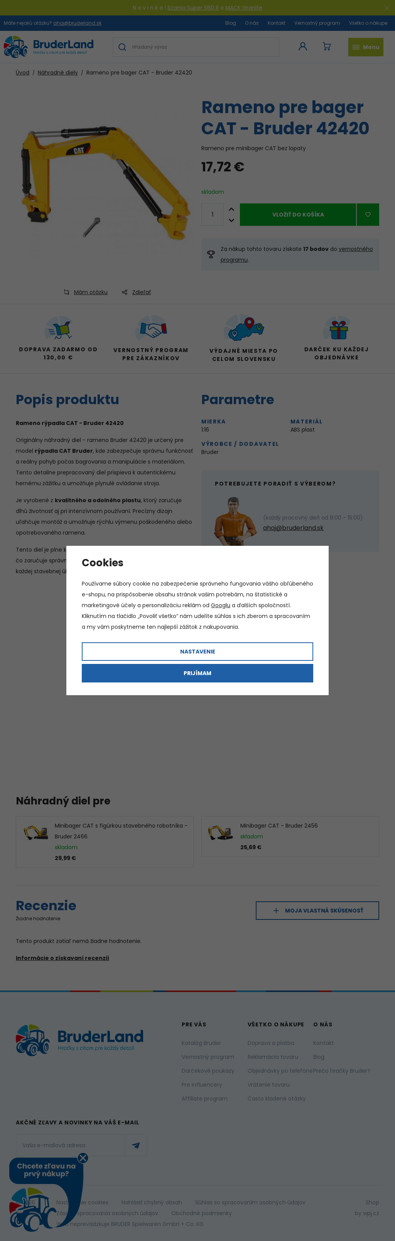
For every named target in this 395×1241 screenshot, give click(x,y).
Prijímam (197, 673)
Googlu (220, 605)
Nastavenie (197, 651)
